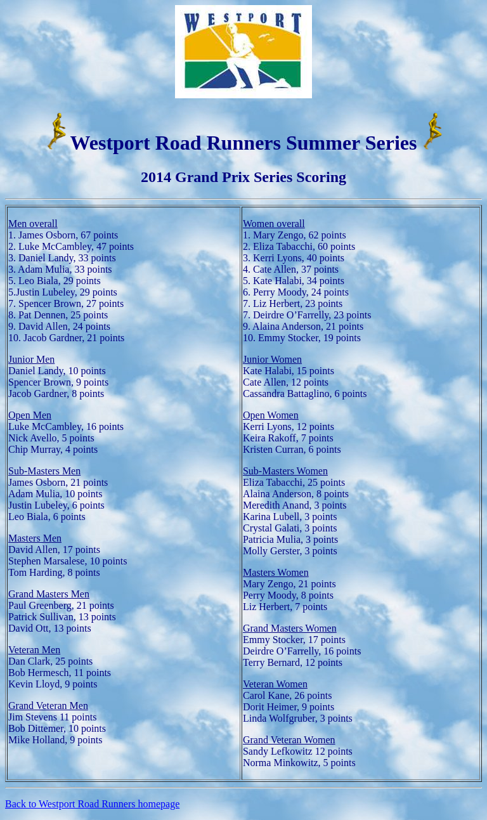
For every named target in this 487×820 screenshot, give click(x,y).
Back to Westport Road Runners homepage (92, 803)
